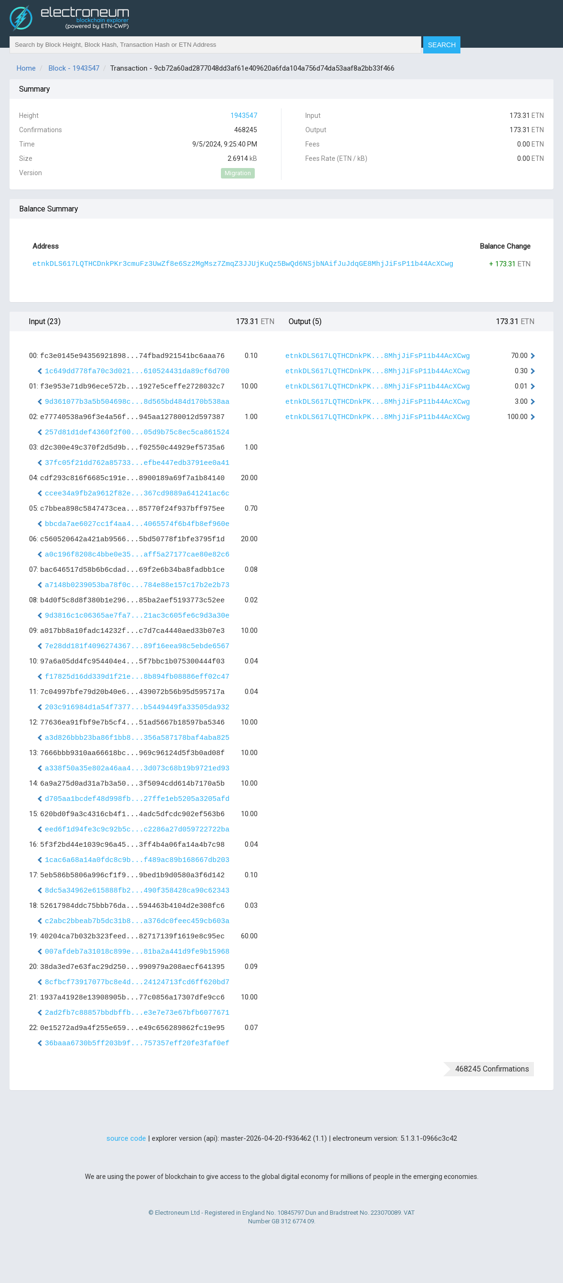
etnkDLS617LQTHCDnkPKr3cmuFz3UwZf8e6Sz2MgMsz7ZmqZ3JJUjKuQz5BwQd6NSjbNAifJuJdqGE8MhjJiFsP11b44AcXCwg (242, 264)
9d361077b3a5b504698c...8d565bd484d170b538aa (137, 402)
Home (26, 68)
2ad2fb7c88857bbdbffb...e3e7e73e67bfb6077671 (137, 1013)
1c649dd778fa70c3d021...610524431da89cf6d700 (137, 372)
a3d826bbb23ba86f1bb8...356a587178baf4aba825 (137, 738)
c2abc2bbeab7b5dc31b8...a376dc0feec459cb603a (137, 921)
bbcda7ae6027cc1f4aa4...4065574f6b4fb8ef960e (137, 524)
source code (126, 1138)
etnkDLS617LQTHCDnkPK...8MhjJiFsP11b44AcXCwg (377, 356)
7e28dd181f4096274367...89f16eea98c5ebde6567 (137, 646)
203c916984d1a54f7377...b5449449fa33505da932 (137, 708)
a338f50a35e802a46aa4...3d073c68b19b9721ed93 (137, 769)
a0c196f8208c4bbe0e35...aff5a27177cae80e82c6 (137, 555)
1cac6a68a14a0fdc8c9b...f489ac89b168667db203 (137, 860)
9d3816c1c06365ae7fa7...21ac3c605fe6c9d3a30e (137, 616)
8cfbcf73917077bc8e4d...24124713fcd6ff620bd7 (137, 982)
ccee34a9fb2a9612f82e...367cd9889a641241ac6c (137, 494)
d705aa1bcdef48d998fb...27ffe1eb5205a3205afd (137, 799)
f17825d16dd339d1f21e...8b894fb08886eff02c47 (137, 677)
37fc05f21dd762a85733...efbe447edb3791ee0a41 (137, 463)
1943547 (243, 115)
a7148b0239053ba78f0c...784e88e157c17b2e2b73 (137, 585)
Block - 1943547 (74, 68)
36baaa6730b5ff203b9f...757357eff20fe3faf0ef (137, 1044)
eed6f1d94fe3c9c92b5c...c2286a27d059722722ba (137, 830)
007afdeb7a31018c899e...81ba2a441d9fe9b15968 (137, 952)
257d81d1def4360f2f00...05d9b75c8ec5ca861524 (137, 433)
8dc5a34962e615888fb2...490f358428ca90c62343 (137, 891)
